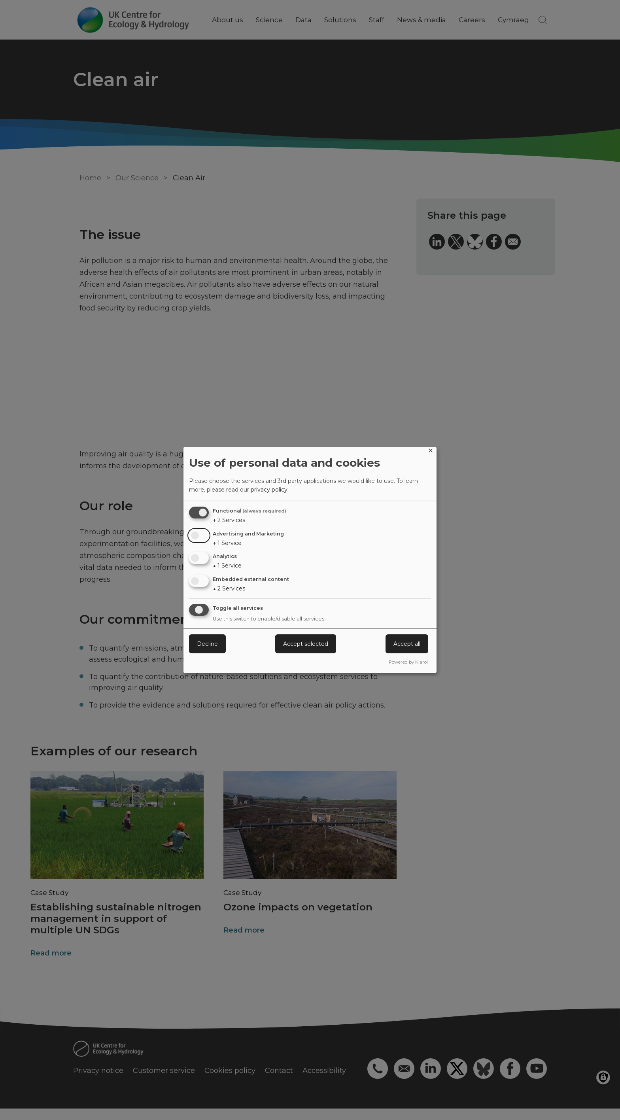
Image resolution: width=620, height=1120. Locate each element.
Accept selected (305, 643)
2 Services (229, 520)
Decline (207, 643)
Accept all (406, 643)
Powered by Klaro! (408, 662)
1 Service (227, 543)
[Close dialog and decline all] (431, 452)
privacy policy (269, 489)
